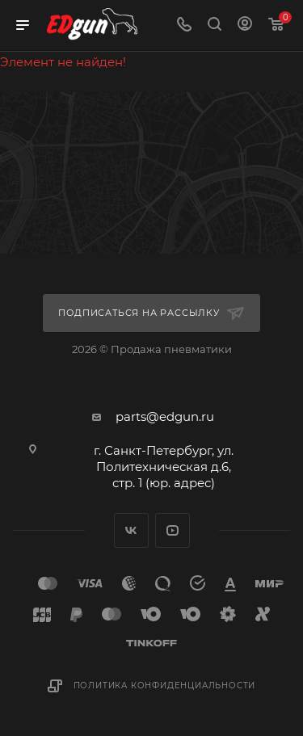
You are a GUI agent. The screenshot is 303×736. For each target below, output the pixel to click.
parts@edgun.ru (165, 416)
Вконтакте (131, 530)
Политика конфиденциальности (165, 685)
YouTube (172, 530)
